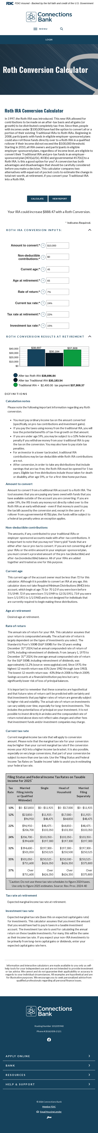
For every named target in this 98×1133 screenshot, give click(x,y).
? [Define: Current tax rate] (43, 303)
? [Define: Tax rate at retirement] (43, 314)
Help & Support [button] (20, 1084)
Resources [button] (16, 1074)
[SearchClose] (61, 28)
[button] (49, 230)
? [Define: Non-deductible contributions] (43, 257)
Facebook (49, 1041)
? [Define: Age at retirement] (43, 280)
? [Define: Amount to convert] (43, 245)
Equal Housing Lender (51, 1111)
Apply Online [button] (18, 1056)
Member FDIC (49, 1106)
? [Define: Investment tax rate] (43, 326)
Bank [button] (10, 1065)
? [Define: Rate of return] (43, 292)
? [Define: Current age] (43, 269)
